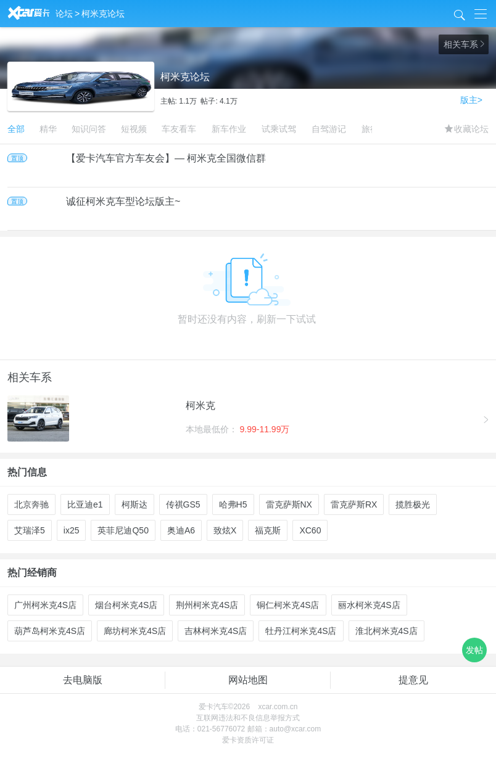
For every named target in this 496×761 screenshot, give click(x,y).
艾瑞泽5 (29, 530)
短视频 (134, 129)
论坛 (64, 14)
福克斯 (268, 530)
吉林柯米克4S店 (215, 631)
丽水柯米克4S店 (369, 605)
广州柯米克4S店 (45, 605)
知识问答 (89, 129)
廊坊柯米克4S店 (135, 631)
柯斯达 (134, 504)
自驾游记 (329, 129)
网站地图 (248, 680)
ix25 (72, 530)
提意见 (413, 680)
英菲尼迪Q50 (122, 530)
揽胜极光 (412, 504)
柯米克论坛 (103, 14)
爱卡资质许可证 (248, 740)
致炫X (224, 530)
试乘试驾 (279, 129)
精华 (48, 129)
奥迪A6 (181, 530)
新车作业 (229, 129)
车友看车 (179, 129)
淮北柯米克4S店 (386, 631)
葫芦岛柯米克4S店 (49, 631)
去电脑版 (82, 680)
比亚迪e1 (85, 504)
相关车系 (464, 44)
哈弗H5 (233, 504)
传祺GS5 (183, 504)
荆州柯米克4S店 (207, 605)
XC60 (310, 530)
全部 (16, 129)
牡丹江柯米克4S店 (300, 631)
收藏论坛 (467, 129)
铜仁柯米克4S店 (288, 605)
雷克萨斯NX (289, 504)
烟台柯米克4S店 (126, 605)
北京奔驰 (31, 504)
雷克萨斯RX (354, 504)
